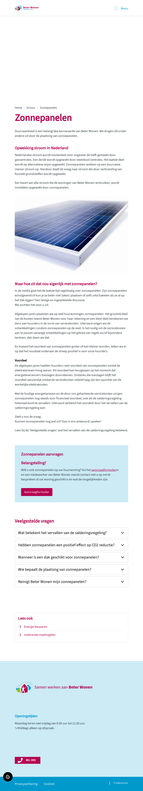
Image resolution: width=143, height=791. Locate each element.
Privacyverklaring (26, 784)
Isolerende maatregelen (37, 635)
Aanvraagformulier (36, 492)
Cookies (49, 784)
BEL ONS (31, 760)
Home (18, 108)
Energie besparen (32, 627)
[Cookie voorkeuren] (8, 777)
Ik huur (31, 108)
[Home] (26, 8)
